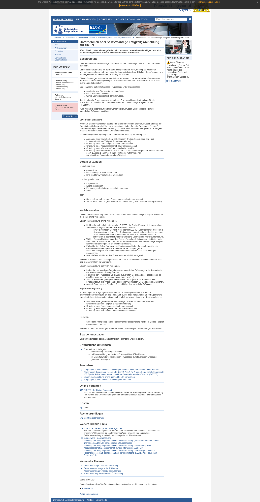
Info (56, 45)
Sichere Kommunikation (131, 19)
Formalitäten (63, 19)
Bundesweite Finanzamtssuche (97, 438)
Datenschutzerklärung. (210, 2)
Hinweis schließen (130, 5)
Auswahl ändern (70, 116)
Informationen (86, 19)
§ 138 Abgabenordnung (94, 418)
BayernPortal (101, 500)
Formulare (59, 51)
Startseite (57, 38)
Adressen (106, 19)
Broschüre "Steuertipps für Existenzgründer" (103, 428)
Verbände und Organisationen (61, 59)
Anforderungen (61, 48)
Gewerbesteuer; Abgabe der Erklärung (101, 468)
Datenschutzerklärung (74, 500)
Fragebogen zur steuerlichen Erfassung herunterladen (107, 380)
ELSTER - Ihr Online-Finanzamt (98, 390)
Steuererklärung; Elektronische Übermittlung (103, 473)
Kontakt (90, 500)
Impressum (58, 500)
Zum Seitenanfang (89, 494)
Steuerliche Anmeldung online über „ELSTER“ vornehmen (109, 377)
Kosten (58, 55)
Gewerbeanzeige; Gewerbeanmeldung (101, 466)
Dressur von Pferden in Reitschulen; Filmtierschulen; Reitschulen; (104, 38)
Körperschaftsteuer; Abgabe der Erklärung (102, 471)
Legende (87, 488)
